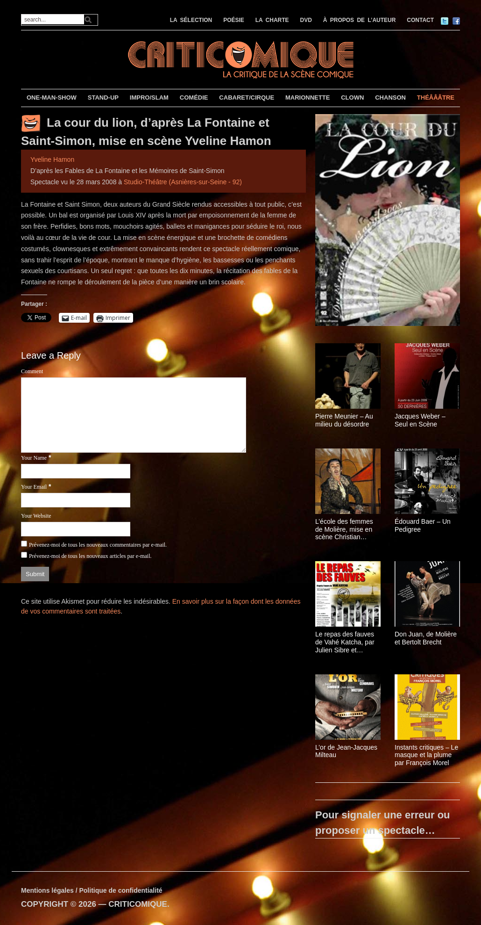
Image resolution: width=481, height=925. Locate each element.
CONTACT (420, 20)
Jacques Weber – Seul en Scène (420, 420)
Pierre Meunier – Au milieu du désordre (344, 420)
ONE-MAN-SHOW (52, 97)
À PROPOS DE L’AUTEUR (359, 20)
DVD (306, 20)
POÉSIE (233, 20)
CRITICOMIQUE (137, 904)
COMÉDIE (194, 97)
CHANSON (390, 97)
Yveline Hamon (52, 159)
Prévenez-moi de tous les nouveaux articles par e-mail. (90, 556)
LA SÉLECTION (191, 20)
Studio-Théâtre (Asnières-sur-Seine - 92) (183, 182)
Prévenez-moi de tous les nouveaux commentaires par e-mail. (98, 545)
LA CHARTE (272, 20)
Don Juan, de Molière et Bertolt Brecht (426, 638)
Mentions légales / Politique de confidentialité (92, 890)
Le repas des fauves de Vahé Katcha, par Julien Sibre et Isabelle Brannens (345, 642)
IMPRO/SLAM (149, 97)
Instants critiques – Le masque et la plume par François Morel (426, 755)
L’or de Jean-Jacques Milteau (346, 751)
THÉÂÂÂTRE (435, 97)
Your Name (34, 458)
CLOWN (352, 97)
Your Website (36, 516)
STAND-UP (103, 97)
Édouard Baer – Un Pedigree (423, 525)
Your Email (34, 487)
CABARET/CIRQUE (246, 97)
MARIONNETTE (307, 97)
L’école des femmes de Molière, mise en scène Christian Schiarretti (344, 529)
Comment (32, 371)
